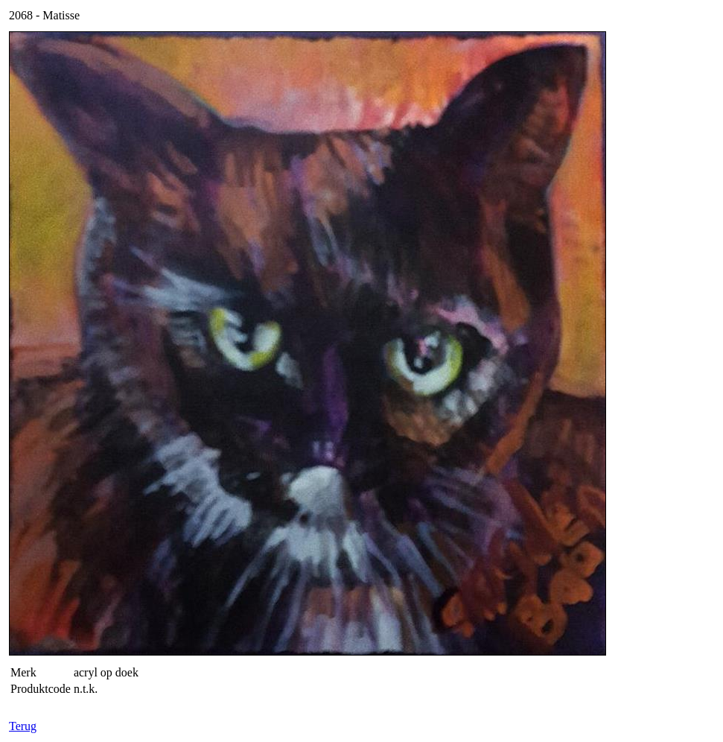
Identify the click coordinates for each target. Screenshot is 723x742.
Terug (22, 726)
